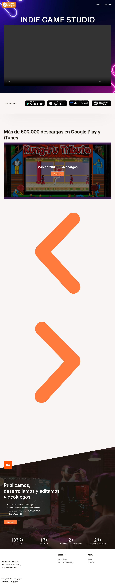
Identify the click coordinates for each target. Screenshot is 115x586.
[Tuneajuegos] (9, 4)
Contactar (91, 562)
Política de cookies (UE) (65, 562)
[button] (57, 253)
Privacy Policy (62, 559)
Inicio (90, 559)
